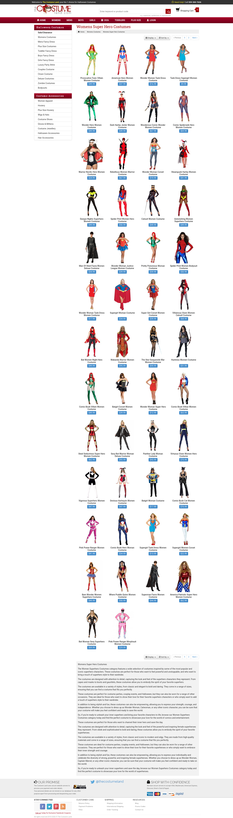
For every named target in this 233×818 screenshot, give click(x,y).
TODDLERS (120, 20)
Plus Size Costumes (47, 46)
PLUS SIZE (136, 20)
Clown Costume (45, 74)
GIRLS (92, 20)
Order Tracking (112, 810)
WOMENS (56, 20)
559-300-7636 (195, 2)
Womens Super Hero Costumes (114, 32)
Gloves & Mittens (45, 124)
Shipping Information (115, 803)
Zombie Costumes (46, 83)
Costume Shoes (45, 119)
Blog (136, 803)
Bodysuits (42, 88)
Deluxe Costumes (46, 78)
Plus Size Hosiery (46, 110)
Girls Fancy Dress (46, 60)
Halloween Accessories (48, 133)
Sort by (164, 38)
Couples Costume (46, 69)
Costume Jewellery (47, 128)
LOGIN (151, 20)
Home (81, 32)
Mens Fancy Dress (46, 42)
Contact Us (139, 810)
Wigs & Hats (43, 115)
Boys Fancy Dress (46, 55)
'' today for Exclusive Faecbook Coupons (53, 813)
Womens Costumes (47, 37)
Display (151, 38)
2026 (105, 20)
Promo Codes (140, 806)
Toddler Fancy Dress (47, 51)
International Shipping (115, 806)
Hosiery (41, 105)
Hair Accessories (46, 138)
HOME (41, 20)
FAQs (81, 810)
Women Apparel (45, 101)
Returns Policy (84, 803)
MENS (69, 20)
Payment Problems (86, 806)
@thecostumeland (110, 781)
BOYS (81, 20)
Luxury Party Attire (46, 65)
